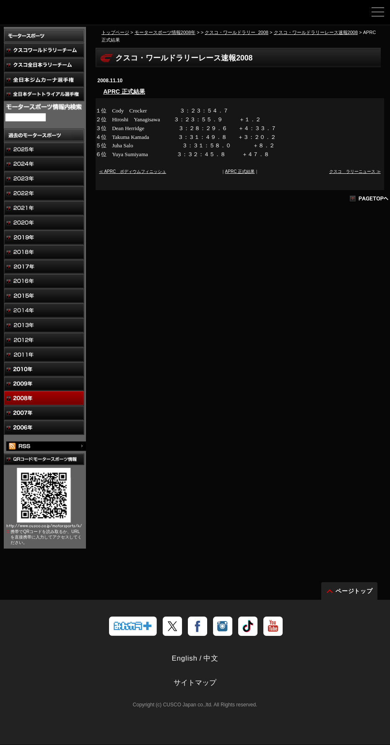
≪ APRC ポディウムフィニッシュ (132, 171)
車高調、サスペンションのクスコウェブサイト (49, 15)
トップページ (115, 32)
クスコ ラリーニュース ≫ (355, 171)
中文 (210, 659)
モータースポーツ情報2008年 (165, 32)
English (184, 659)
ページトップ (354, 591)
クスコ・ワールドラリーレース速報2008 (316, 32)
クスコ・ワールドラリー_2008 (236, 32)
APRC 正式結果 (124, 91)
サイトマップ (195, 683)
